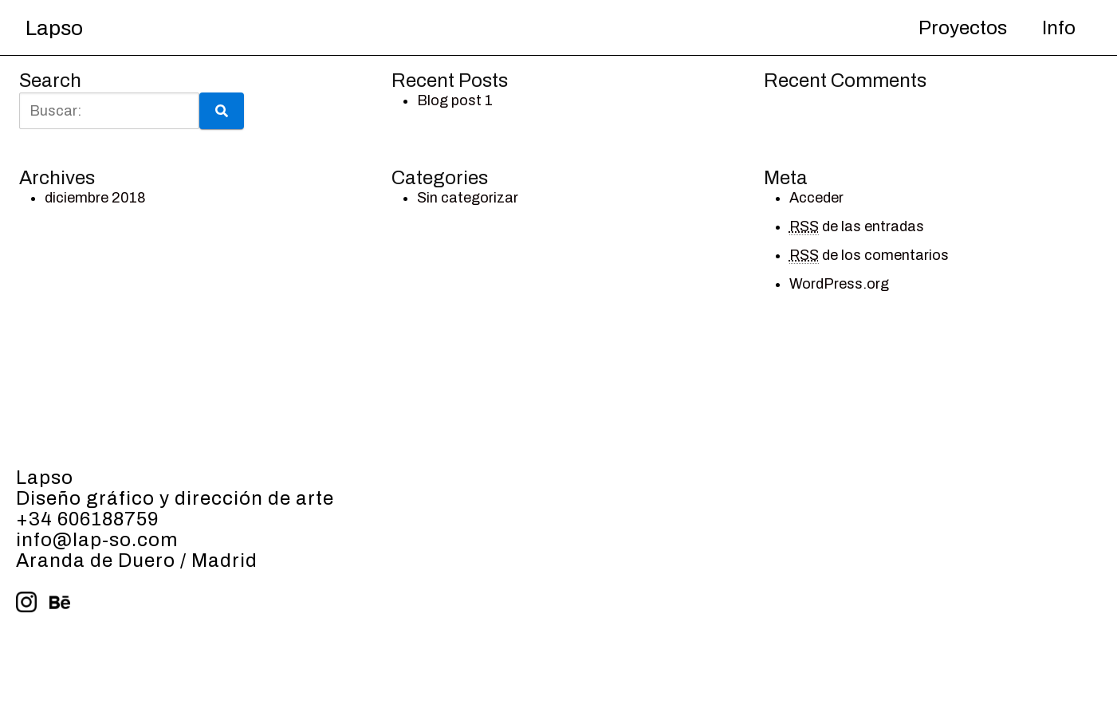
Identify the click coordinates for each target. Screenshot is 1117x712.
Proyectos (962, 28)
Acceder (816, 198)
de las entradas (856, 226)
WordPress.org (839, 284)
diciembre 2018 (95, 198)
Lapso (54, 28)
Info (1059, 28)
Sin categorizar (467, 198)
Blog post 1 (455, 100)
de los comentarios (869, 255)
